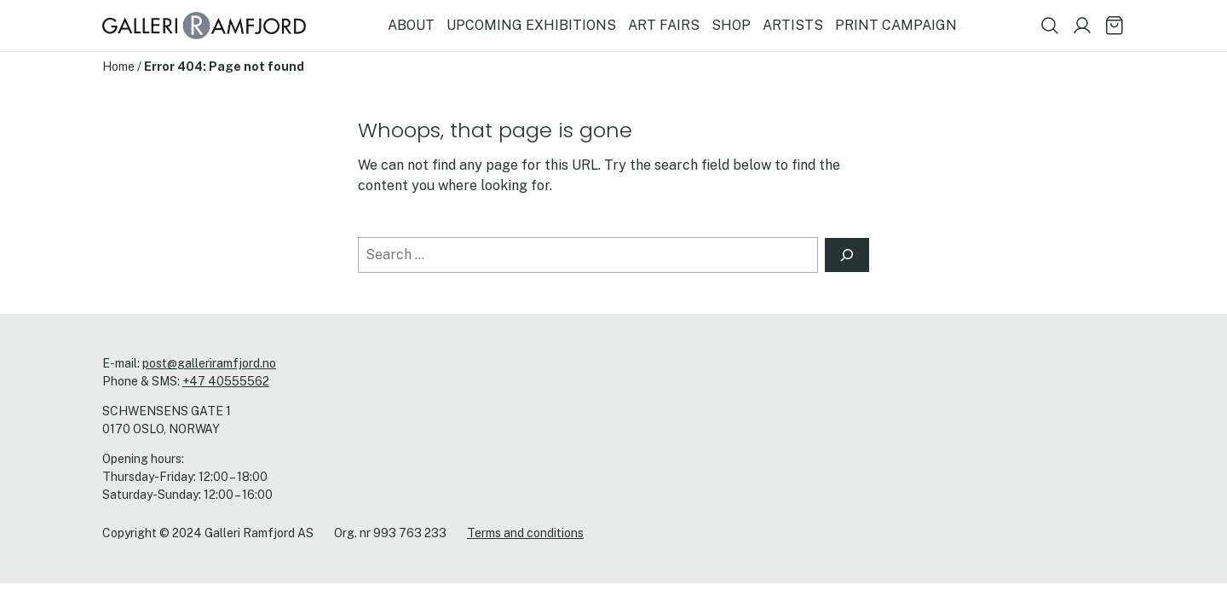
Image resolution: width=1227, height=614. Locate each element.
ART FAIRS (664, 25)
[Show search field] (1050, 25)
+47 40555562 (225, 381)
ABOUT (411, 25)
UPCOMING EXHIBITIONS (531, 25)
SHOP (731, 25)
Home (118, 66)
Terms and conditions (525, 533)
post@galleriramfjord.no (209, 363)
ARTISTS (793, 25)
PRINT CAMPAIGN (896, 25)
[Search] (847, 255)
